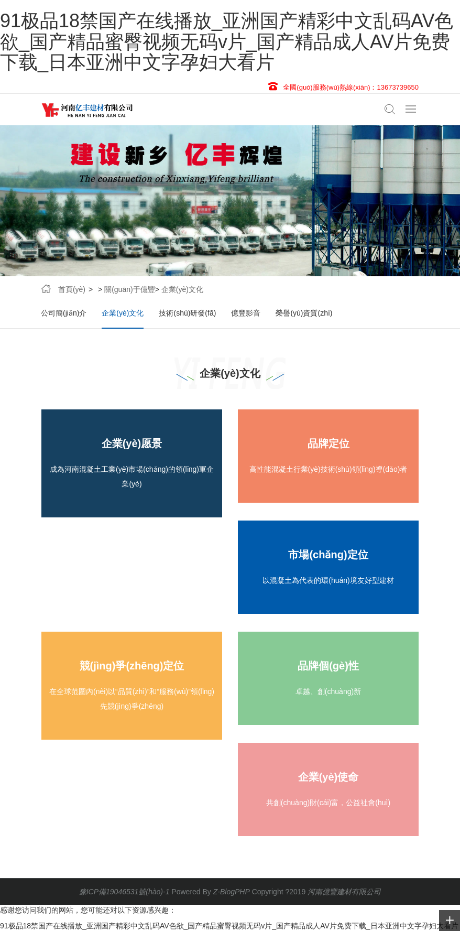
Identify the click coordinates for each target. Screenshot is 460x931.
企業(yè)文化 (182, 289)
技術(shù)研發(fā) (187, 313)
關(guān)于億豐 (129, 289)
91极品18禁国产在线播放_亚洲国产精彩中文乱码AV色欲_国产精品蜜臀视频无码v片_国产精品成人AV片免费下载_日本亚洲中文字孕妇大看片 (226, 41)
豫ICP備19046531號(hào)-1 (124, 891)
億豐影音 (245, 313)
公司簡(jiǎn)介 (63, 313)
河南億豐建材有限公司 (344, 891)
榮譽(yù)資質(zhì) (304, 313)
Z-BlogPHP (231, 891)
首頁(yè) (71, 289)
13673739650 (398, 87)
